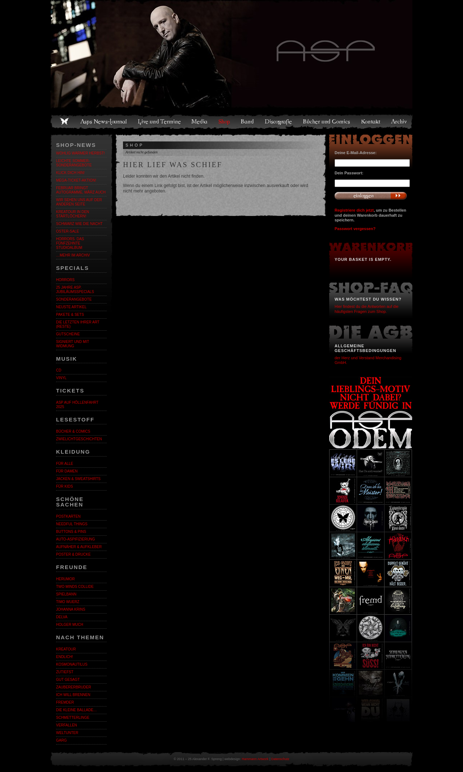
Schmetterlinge (72, 718)
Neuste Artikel (71, 307)
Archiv (399, 121)
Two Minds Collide (75, 587)
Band (248, 121)
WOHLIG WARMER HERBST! (80, 153)
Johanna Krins (70, 609)
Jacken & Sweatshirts (78, 479)
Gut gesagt (68, 680)
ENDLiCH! (64, 657)
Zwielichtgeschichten (79, 439)
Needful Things (72, 524)
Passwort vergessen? (355, 228)
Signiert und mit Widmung (72, 344)
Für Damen (66, 471)
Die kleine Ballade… (76, 710)
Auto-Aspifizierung (75, 539)
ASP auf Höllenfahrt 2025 (77, 404)
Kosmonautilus (72, 664)
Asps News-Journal (104, 121)
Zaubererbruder (73, 687)
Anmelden (371, 196)
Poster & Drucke (73, 554)
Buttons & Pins (71, 532)
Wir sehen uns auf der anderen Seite (79, 202)
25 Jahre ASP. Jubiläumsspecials (75, 289)
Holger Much (69, 625)
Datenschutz (280, 759)
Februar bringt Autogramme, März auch (81, 190)
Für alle (64, 464)
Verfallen (66, 725)
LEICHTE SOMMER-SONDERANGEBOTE (74, 163)
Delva (61, 617)
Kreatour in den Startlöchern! (72, 214)
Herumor (65, 579)
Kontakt (371, 121)
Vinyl (61, 378)
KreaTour (66, 649)
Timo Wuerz (67, 602)
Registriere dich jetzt (354, 210)
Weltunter (67, 733)
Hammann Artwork (255, 759)
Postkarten (68, 516)
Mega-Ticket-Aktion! (76, 180)
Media (199, 121)
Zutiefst (64, 672)
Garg (61, 740)
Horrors (65, 280)
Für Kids (64, 486)
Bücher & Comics (73, 431)
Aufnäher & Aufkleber (79, 547)
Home (64, 121)
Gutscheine (68, 334)
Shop (224, 121)
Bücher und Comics (327, 121)
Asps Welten (231, 54)
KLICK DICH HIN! (70, 173)
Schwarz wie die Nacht (79, 224)
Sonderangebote (74, 299)
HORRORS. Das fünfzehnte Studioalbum (70, 243)
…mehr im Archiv (73, 255)
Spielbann (66, 594)
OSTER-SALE (67, 231)
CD (58, 370)
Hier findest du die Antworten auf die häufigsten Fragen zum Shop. (367, 308)
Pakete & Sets (70, 315)
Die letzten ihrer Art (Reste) (77, 324)
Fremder (65, 702)
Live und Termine (159, 121)
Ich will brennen (73, 695)
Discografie (279, 121)
